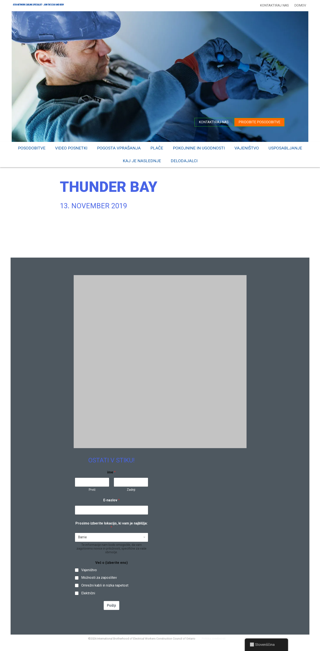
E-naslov (111, 505)
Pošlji (111, 610)
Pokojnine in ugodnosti (199, 147)
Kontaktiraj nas (273, 5)
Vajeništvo (246, 147)
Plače (156, 147)
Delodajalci (184, 160)
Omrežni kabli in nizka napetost (104, 591)
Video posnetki (71, 147)
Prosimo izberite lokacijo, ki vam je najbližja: (111, 530)
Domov (299, 5)
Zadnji (131, 495)
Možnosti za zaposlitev (99, 583)
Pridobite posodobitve (259, 121)
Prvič (92, 495)
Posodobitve (31, 147)
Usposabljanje (285, 147)
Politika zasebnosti (217, 645)
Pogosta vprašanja (119, 147)
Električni (88, 598)
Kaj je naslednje (142, 160)
